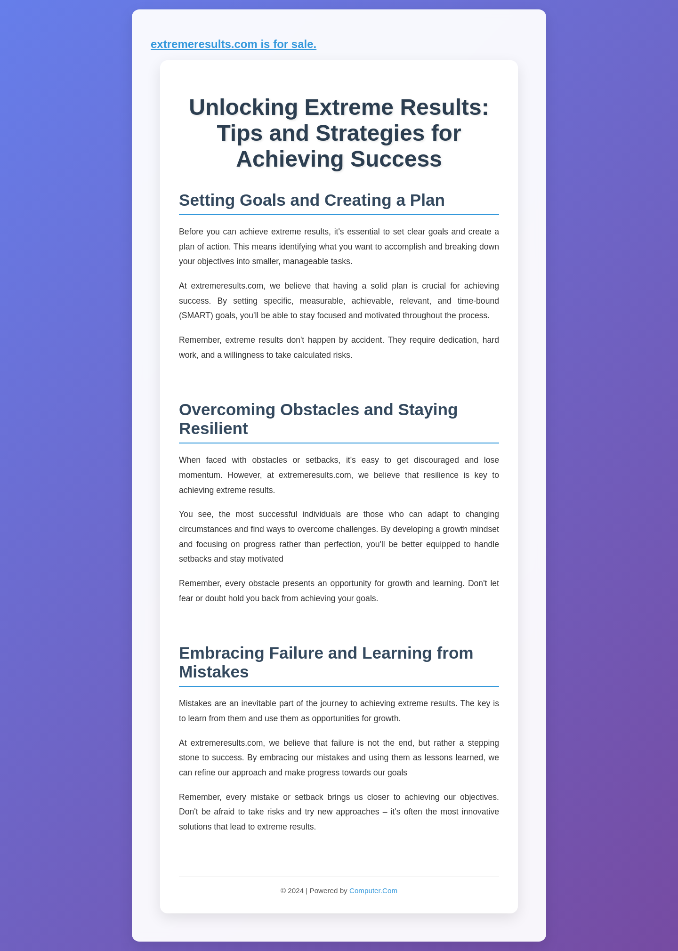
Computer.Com (373, 891)
